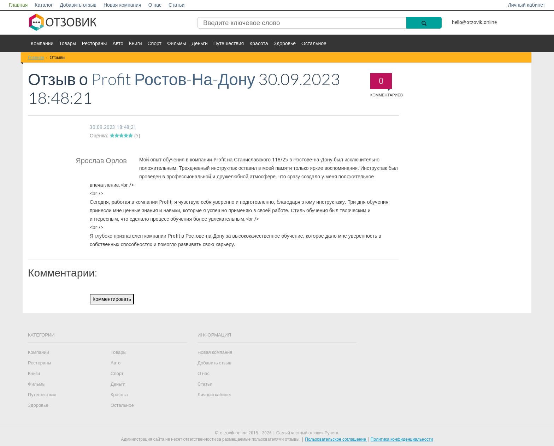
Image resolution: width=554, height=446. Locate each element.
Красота (258, 43)
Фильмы (176, 43)
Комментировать (112, 299)
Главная (18, 5)
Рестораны (94, 43)
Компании (42, 43)
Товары (67, 43)
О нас (154, 5)
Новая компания (122, 5)
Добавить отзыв (78, 5)
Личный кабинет (526, 5)
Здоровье (285, 43)
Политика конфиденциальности (402, 439)
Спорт (154, 43)
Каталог (44, 5)
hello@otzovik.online (474, 22)
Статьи (176, 5)
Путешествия (228, 43)
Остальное (313, 43)
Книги (135, 43)
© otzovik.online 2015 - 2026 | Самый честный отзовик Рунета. (277, 432)
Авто (117, 43)
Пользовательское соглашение (336, 439)
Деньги (200, 43)
